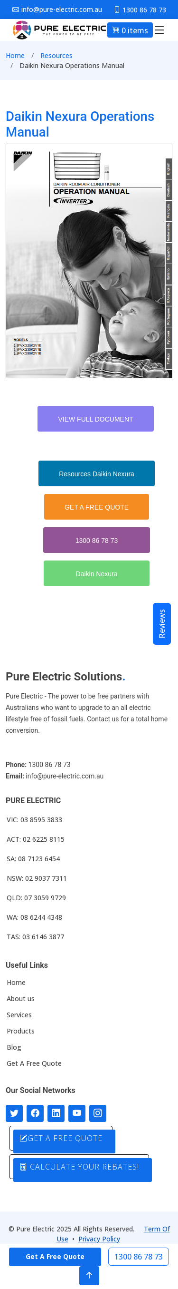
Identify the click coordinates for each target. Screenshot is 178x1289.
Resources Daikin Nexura (96, 474)
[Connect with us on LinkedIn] (56, 1113)
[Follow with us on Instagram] (97, 1113)
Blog (14, 1047)
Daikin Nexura (97, 574)
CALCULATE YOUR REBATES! (79, 1166)
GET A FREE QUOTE (97, 507)
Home (15, 55)
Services (19, 1015)
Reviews (162, 624)
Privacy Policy (99, 1238)
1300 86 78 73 (96, 540)
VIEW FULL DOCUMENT (95, 419)
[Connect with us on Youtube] (76, 1113)
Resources (56, 55)
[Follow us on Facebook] (35, 1113)
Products (21, 1031)
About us (21, 998)
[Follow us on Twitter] (14, 1113)
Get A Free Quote (34, 1063)
